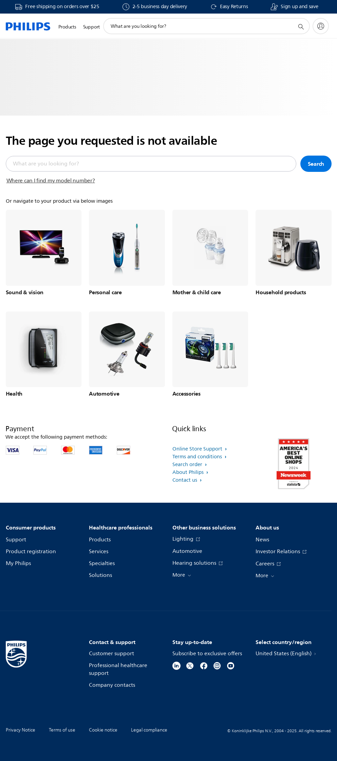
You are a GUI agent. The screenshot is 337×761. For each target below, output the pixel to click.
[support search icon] (301, 26)
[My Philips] (321, 26)
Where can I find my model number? (50, 180)
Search (316, 163)
